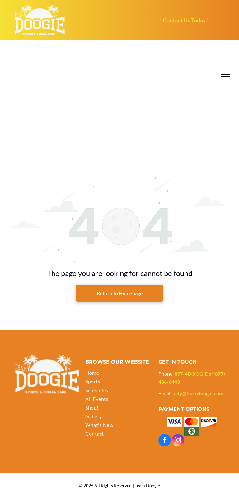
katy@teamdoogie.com (197, 393)
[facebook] (164, 441)
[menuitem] (119, 373)
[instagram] (178, 441)
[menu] (225, 77)
